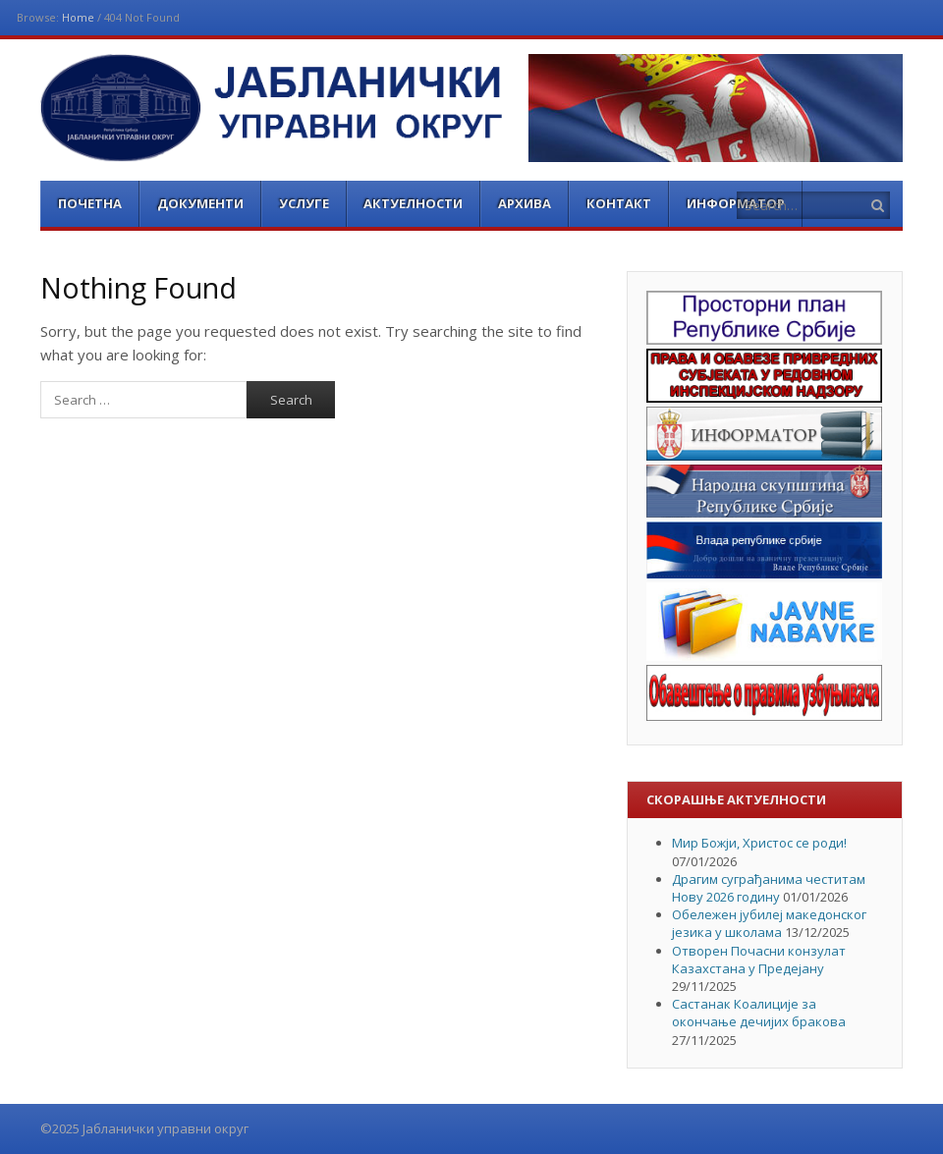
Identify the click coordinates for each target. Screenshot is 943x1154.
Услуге (304, 203)
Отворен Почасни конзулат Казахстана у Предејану (759, 959)
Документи (200, 203)
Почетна (90, 203)
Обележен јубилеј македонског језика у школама (769, 923)
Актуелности (413, 203)
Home (78, 17)
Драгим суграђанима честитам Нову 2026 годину (768, 888)
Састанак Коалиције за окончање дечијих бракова (759, 1012)
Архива (524, 203)
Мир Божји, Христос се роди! (759, 843)
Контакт (618, 203)
